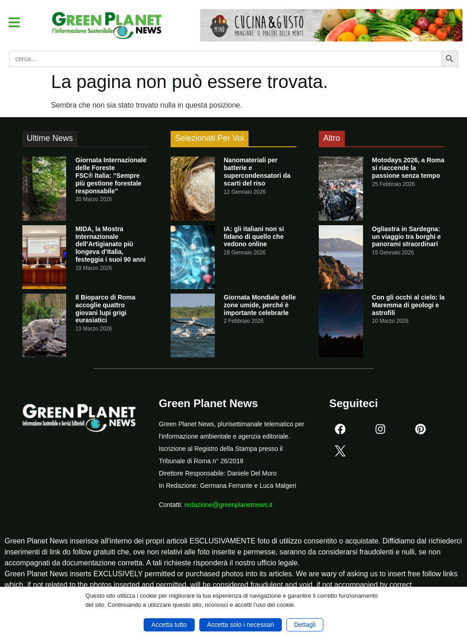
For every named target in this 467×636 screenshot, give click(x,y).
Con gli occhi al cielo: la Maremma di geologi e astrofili (408, 305)
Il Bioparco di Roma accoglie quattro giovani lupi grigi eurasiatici (105, 309)
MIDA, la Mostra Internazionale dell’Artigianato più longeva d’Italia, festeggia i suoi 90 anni (110, 244)
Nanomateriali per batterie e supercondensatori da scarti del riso (257, 171)
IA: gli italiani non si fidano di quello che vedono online (254, 236)
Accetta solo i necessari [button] (240, 624)
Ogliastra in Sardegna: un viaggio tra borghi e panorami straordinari (406, 236)
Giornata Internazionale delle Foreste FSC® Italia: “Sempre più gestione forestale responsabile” (110, 175)
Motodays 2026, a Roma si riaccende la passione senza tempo (408, 167)
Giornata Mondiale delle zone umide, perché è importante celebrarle (260, 305)
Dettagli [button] (305, 624)
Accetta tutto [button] (169, 624)
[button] (15, 23)
